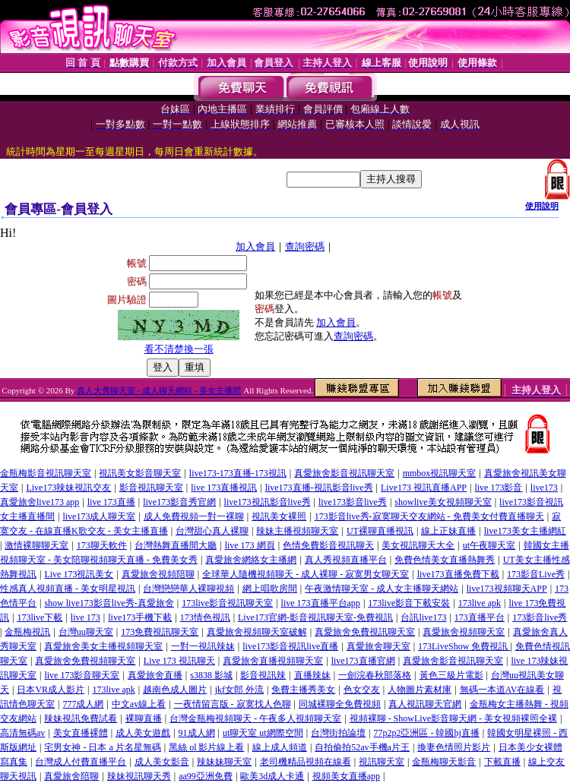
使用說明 (542, 205)
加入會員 (255, 246)
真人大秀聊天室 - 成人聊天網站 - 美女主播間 (159, 390)
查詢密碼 (305, 246)
